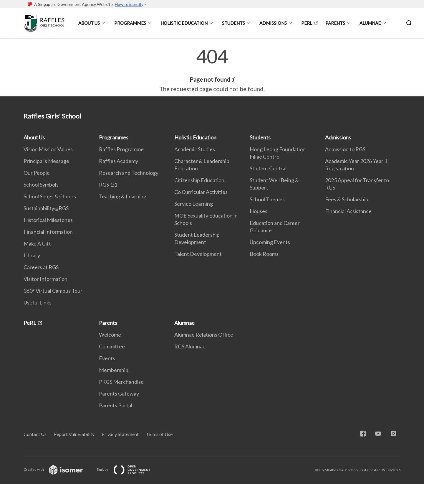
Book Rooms (264, 254)
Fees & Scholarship (346, 199)
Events (107, 358)
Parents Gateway (119, 393)
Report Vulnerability (74, 434)
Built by (128, 469)
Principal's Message (46, 161)
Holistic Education (184, 23)
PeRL (306, 23)
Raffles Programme (121, 149)
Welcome (110, 334)
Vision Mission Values (48, 149)
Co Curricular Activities (201, 192)
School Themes (267, 199)
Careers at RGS (41, 267)
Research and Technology (128, 172)
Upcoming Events (270, 242)
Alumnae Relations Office (203, 334)
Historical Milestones (48, 220)
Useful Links (38, 302)
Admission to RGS (345, 149)
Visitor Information (45, 279)
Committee (112, 346)
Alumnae (370, 23)
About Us (89, 23)
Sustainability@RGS (46, 208)
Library (32, 255)
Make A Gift (37, 243)
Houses (258, 211)
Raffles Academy (118, 161)
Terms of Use (159, 434)
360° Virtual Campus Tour (53, 290)
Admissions (273, 23)
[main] (212, 70)
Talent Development (198, 254)
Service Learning (193, 203)
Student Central (268, 168)
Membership (113, 370)
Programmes (130, 23)
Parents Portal (115, 405)
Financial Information (48, 231)
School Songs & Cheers (50, 196)
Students (233, 23)
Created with (58, 469)
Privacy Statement (120, 434)
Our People (37, 172)
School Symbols (41, 184)
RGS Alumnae (190, 346)
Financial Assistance (348, 211)
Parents (335, 23)
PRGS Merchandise (121, 381)
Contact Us (35, 434)
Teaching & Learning (122, 196)
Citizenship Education (199, 180)
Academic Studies (194, 149)
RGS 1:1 (108, 184)
